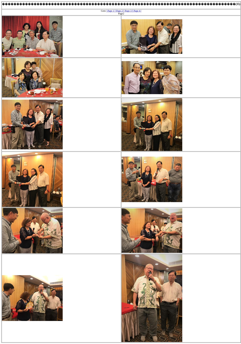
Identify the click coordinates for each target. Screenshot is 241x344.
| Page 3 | (128, 11)
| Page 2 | (119, 11)
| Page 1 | (110, 11)
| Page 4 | (137, 11)
